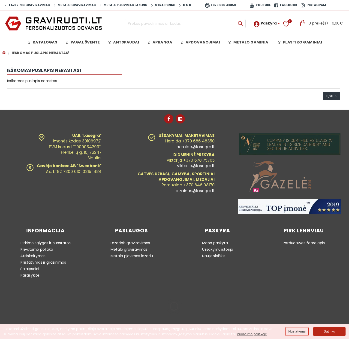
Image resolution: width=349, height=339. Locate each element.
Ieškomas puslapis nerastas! (40, 52)
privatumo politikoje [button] (252, 334)
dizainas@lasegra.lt (195, 191)
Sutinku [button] (329, 331)
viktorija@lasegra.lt (196, 166)
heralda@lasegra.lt (196, 147)
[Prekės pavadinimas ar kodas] (240, 23)
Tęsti (329, 96)
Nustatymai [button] (297, 331)
